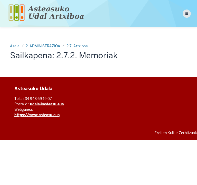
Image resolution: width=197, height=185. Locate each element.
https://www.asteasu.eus (37, 115)
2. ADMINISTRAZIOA (43, 46)
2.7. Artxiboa (77, 46)
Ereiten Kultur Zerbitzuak (175, 133)
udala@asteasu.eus (47, 104)
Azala (14, 46)
